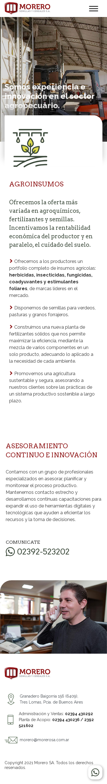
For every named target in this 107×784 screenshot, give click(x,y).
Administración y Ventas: (56, 713)
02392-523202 (43, 551)
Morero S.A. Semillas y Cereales (27, 8)
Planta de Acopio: (56, 722)
